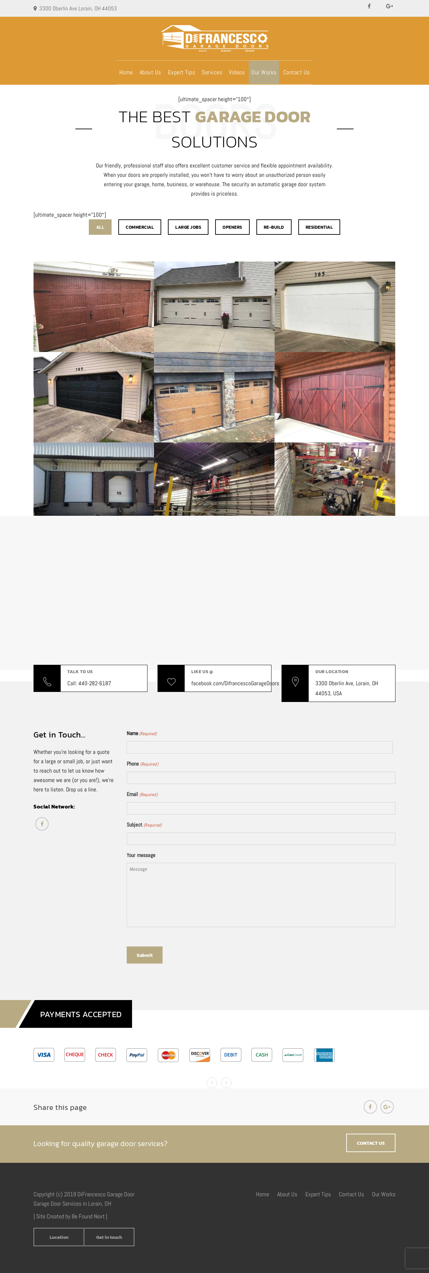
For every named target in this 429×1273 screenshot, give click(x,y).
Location (59, 1237)
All (100, 227)
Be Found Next (88, 1216)
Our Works (264, 72)
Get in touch (109, 1237)
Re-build (274, 227)
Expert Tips (181, 72)
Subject (144, 825)
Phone (142, 764)
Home (126, 72)
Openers (232, 227)
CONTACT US (371, 1143)
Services (212, 72)
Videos (237, 72)
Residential (319, 227)
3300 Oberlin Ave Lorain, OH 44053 (78, 8)
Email (142, 794)
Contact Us (296, 72)
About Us (150, 72)
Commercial (140, 227)
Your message (141, 855)
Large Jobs (188, 227)
